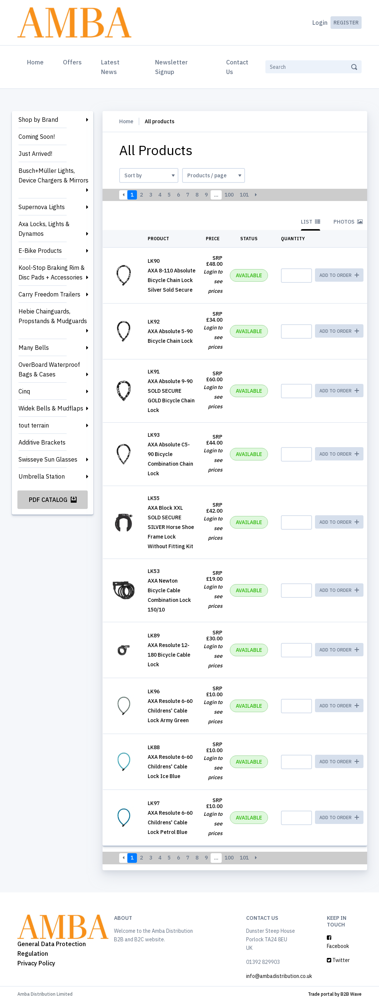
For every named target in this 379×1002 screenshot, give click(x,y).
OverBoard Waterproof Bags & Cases (49, 369)
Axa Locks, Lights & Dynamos (44, 228)
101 (244, 194)
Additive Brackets (42, 442)
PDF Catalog (53, 499)
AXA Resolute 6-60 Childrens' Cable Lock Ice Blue (170, 767)
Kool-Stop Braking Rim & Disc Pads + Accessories (52, 272)
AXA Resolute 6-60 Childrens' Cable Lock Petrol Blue (170, 822)
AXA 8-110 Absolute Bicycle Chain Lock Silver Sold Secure (171, 280)
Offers (72, 62)
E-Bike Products (40, 250)
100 (229, 194)
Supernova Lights (42, 207)
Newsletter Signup (171, 67)
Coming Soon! (37, 136)
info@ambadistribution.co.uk (279, 976)
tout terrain (34, 425)
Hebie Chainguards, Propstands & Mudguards (53, 316)
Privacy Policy (36, 963)
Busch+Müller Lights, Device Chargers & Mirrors (53, 175)
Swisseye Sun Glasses (48, 459)
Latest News (110, 67)
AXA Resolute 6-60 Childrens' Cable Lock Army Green (170, 711)
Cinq (24, 391)
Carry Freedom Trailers (49, 294)
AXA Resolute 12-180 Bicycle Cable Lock (169, 655)
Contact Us (237, 67)
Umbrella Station (42, 476)
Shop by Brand (38, 119)
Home (37, 61)
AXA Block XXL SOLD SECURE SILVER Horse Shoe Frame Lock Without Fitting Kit (171, 527)
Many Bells (34, 347)
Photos (348, 221)
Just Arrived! (35, 153)
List (310, 221)
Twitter (338, 960)
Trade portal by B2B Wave (335, 994)
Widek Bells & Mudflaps (51, 408)
